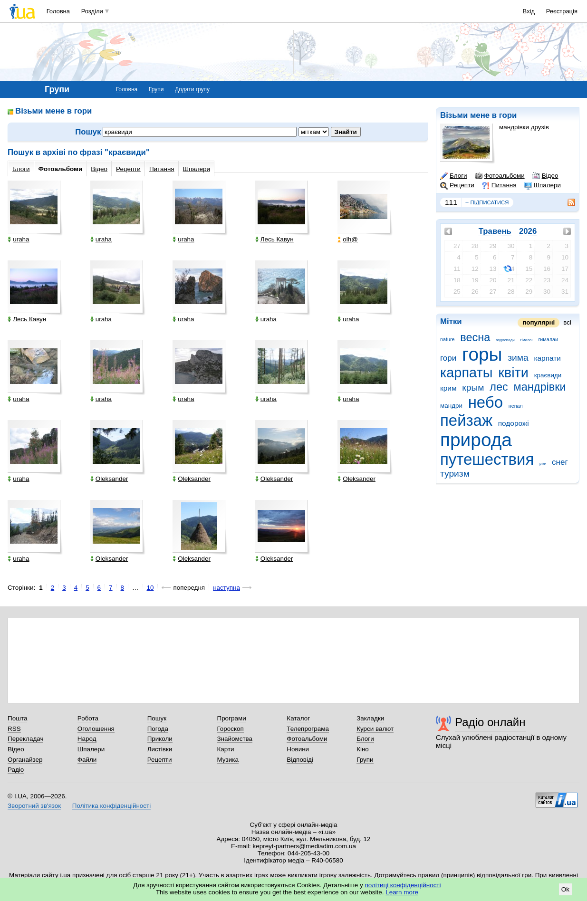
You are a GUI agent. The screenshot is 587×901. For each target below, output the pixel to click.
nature (447, 339)
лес (499, 387)
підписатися (487, 202)
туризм (455, 474)
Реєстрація (561, 11)
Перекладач (25, 738)
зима (518, 358)
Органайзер (25, 759)
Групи (156, 89)
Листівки (160, 749)
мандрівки (539, 387)
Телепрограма (308, 728)
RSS (14, 728)
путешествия (487, 459)
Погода (157, 728)
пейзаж (466, 420)
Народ (86, 738)
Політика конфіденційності (111, 805)
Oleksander (109, 478)
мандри (451, 405)
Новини (298, 749)
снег (560, 462)
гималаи (548, 339)
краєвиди (548, 375)
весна (475, 337)
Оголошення (96, 728)
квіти (513, 372)
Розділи (92, 11)
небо (485, 402)
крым (473, 388)
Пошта (17, 718)
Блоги (453, 176)
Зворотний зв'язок (34, 805)
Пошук (157, 718)
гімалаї (526, 340)
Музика (227, 759)
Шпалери (542, 185)
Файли (87, 759)
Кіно (362, 749)
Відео (545, 176)
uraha (18, 239)
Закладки (370, 718)
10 (150, 587)
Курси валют (375, 728)
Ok (565, 889)
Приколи (160, 738)
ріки (542, 463)
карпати (547, 358)
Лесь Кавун (274, 239)
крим (448, 388)
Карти (225, 749)
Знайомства (234, 738)
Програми (231, 718)
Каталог (298, 718)
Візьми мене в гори (478, 115)
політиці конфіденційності (403, 885)
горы (482, 354)
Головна (58, 11)
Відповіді (300, 759)
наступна (226, 587)
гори (448, 358)
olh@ (347, 239)
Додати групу (192, 89)
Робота (87, 718)
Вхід (529, 11)
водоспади (505, 340)
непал (516, 406)
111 (451, 202)
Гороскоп (230, 728)
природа (476, 440)
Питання (499, 185)
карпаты (466, 372)
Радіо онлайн (490, 722)
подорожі (513, 423)
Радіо (16, 769)
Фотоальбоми (500, 176)
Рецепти (457, 185)
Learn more (401, 892)
